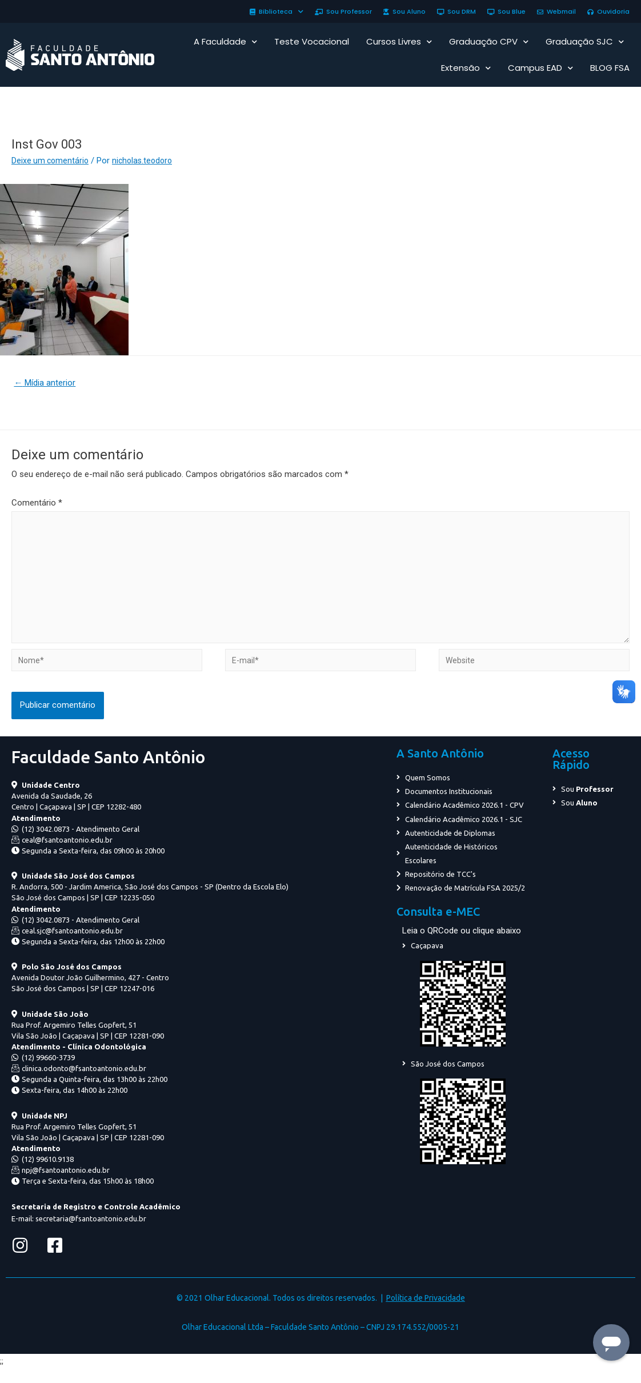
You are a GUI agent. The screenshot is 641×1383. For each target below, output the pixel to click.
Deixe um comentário (51, 160)
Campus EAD (540, 68)
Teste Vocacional (311, 41)
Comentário (36, 504)
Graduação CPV (488, 42)
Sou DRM (456, 11)
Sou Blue (506, 11)
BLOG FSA (610, 68)
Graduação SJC (585, 42)
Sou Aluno (404, 11)
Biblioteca (276, 11)
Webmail (556, 11)
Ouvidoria (608, 11)
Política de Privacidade (425, 1311)
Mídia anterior (48, 383)
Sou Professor (343, 11)
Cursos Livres (399, 42)
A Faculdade (225, 42)
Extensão (466, 68)
